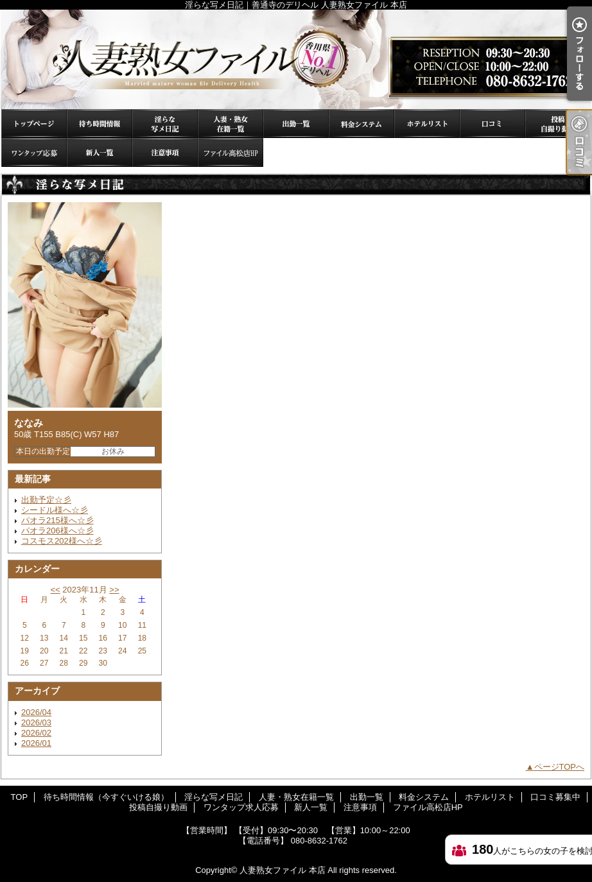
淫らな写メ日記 (165, 123)
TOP (34, 123)
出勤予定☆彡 (46, 500)
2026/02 (36, 733)
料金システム (361, 123)
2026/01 (36, 743)
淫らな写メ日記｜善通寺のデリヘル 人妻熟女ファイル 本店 (296, 59)
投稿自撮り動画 (558, 123)
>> (114, 589)
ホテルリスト (427, 123)
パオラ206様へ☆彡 (57, 530)
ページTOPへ (559, 767)
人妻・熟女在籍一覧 (230, 123)
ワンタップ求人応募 (34, 152)
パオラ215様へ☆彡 (57, 520)
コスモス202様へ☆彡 (61, 541)
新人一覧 (99, 152)
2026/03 (36, 722)
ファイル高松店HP (230, 152)
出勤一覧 (296, 123)
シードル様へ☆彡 (54, 510)
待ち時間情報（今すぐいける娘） (99, 123)
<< (55, 589)
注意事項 (165, 152)
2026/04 (36, 712)
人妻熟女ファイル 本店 (282, 870)
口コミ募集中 (492, 123)
